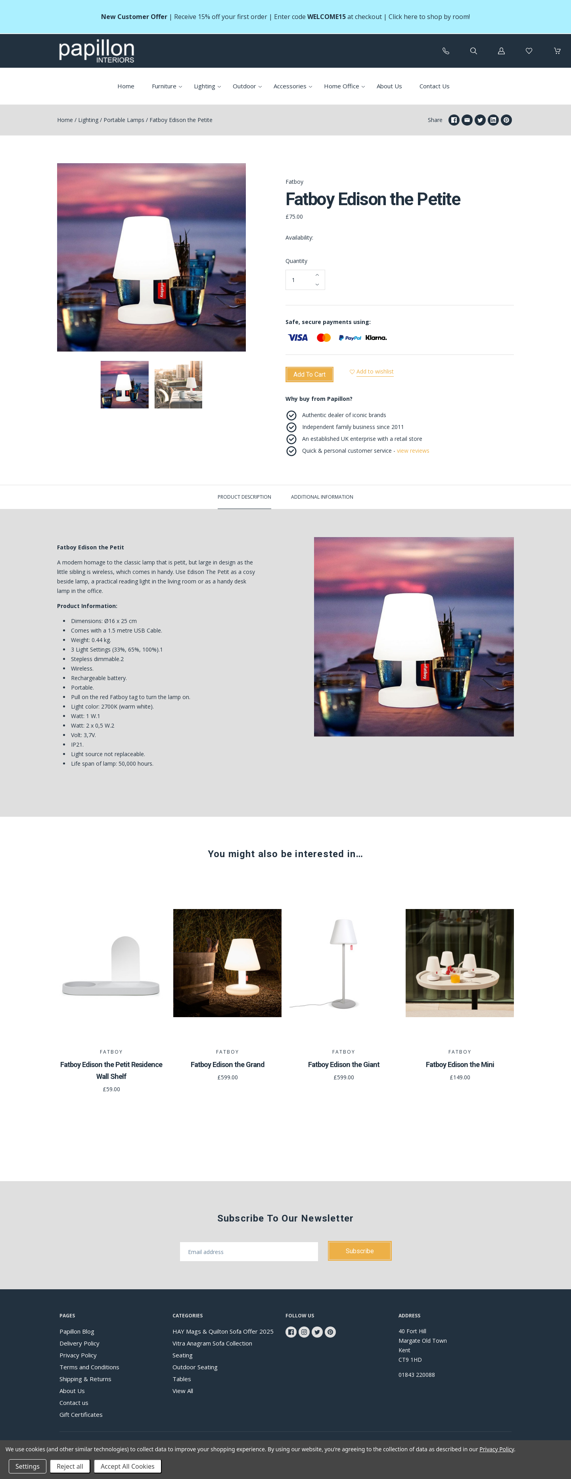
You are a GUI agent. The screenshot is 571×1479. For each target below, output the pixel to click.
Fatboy (294, 181)
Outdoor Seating (195, 1367)
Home (125, 86)
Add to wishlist (378, 371)
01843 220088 (417, 1374)
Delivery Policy (79, 1343)
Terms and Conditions (89, 1367)
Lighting (204, 86)
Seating (182, 1355)
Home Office (341, 86)
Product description (244, 497)
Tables (181, 1379)
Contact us (73, 1403)
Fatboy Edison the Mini (460, 1064)
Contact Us (435, 86)
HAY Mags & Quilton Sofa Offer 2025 (223, 1331)
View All (182, 1391)
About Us (389, 86)
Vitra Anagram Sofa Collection (212, 1343)
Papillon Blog (76, 1331)
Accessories (290, 86)
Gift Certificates (81, 1414)
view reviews (413, 450)
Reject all (70, 1466)
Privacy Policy (78, 1355)
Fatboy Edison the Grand (227, 1064)
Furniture (164, 86)
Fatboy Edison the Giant (343, 1064)
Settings (27, 1466)
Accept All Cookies (128, 1466)
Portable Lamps (123, 120)
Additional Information (322, 497)
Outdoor (244, 86)
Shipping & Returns (85, 1379)
